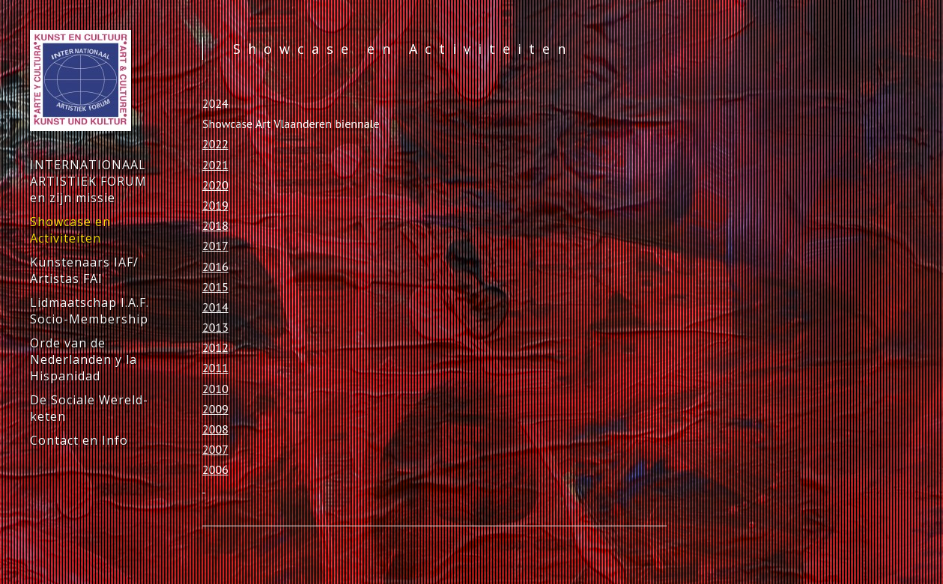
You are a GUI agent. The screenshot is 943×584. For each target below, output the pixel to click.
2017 (215, 245)
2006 (215, 469)
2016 (215, 266)
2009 (215, 408)
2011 (215, 367)
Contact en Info (79, 440)
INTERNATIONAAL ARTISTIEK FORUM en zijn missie (88, 181)
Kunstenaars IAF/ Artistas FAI (84, 270)
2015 (215, 286)
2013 (215, 327)
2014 (215, 306)
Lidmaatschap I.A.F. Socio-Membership (89, 310)
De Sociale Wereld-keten (89, 408)
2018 (215, 225)
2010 (215, 388)
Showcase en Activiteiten (70, 229)
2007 (215, 449)
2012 (215, 347)
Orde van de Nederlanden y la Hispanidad (83, 359)
